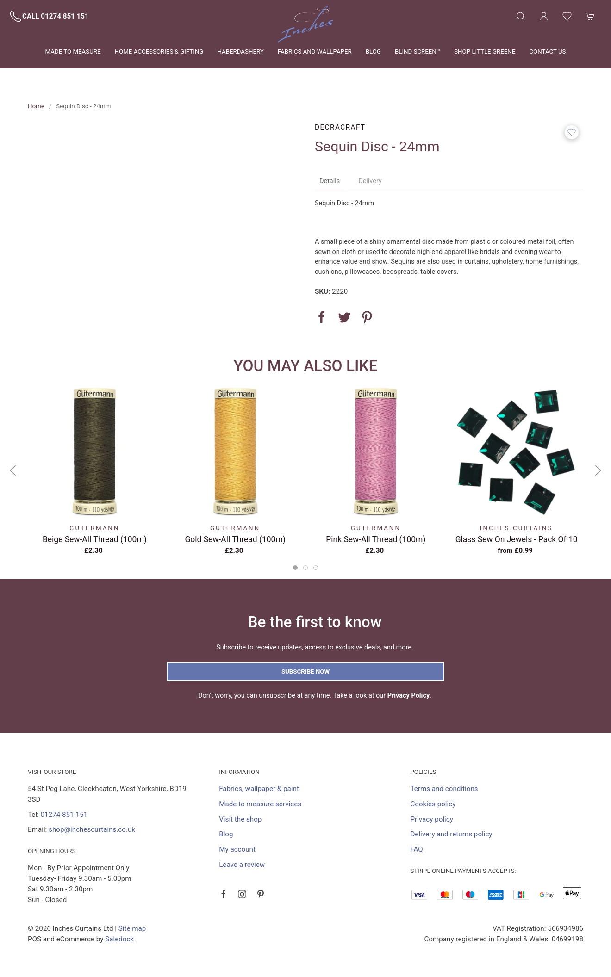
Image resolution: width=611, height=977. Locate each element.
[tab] (295, 567)
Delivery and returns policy (451, 834)
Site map (132, 928)
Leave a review (242, 864)
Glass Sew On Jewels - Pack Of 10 (516, 539)
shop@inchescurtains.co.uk (92, 829)
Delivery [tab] (370, 181)
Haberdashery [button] (240, 51)
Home (36, 106)
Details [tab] (329, 181)
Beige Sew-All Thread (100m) (95, 539)
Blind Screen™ (417, 51)
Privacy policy (431, 819)
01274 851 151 (64, 814)
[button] (520, 16)
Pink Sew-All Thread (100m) (375, 539)
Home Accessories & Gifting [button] (159, 51)
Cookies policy (432, 804)
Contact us (547, 51)
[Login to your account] (543, 16)
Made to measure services (260, 804)
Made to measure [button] (73, 51)
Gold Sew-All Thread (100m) (235, 539)
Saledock (119, 939)
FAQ (416, 849)
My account (237, 849)
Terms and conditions (444, 789)
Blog (373, 51)
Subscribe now (305, 671)
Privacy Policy (408, 695)
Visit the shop (240, 819)
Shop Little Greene (484, 51)
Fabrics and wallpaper (315, 51)
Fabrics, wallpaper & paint (259, 789)
